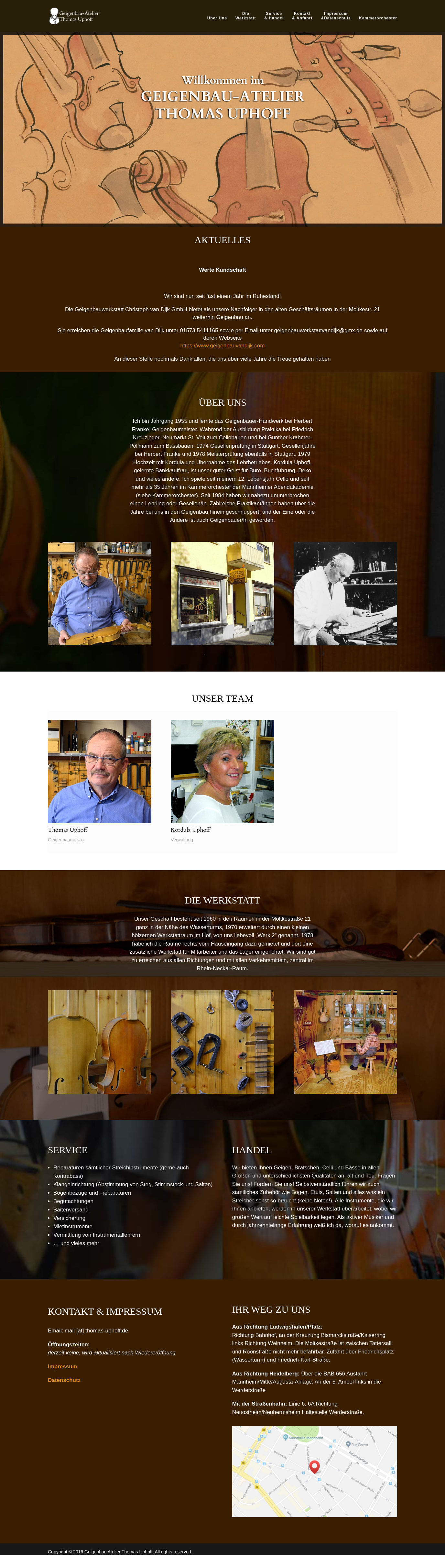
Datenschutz (64, 1380)
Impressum (62, 1366)
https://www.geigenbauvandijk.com (222, 346)
